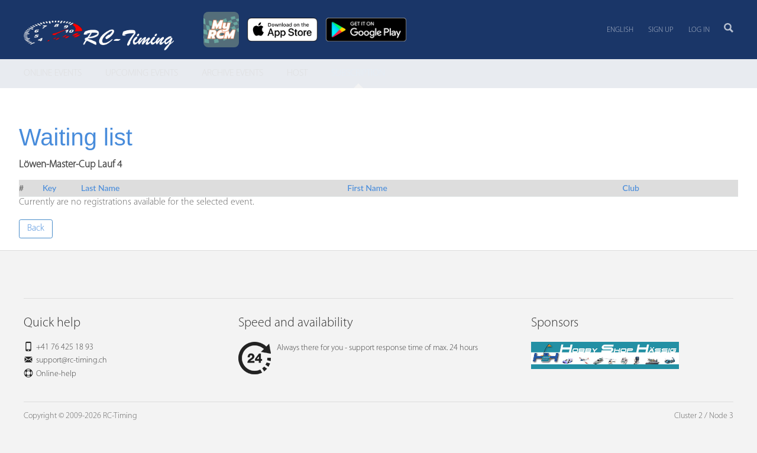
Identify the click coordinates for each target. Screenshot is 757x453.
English (620, 30)
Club (631, 188)
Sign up (661, 30)
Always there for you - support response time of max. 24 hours (358, 348)
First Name (367, 188)
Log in (699, 30)
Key (49, 188)
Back (35, 228)
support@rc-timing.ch (71, 360)
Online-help (56, 374)
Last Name (100, 188)
